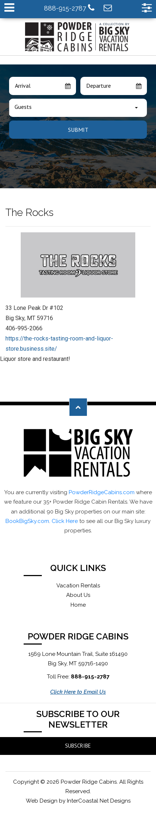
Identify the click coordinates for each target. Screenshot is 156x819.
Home (78, 605)
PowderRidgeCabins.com (102, 492)
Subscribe (78, 745)
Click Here (65, 521)
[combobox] (78, 108)
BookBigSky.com (27, 521)
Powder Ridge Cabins (78, 37)
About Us (78, 595)
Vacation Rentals (78, 585)
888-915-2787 (69, 8)
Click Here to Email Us (78, 692)
